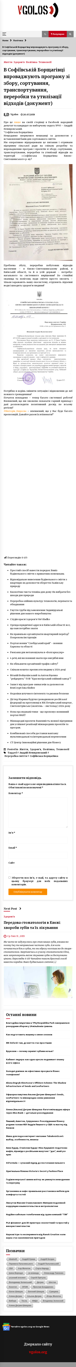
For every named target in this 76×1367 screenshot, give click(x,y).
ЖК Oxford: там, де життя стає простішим (29, 1042)
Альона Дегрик (34, 1296)
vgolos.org (38, 1352)
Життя (8, 62)
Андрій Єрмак (28, 1259)
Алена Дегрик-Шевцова (20, 1305)
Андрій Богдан (47, 1259)
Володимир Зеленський (20, 1282)
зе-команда (33, 1273)
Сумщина (53, 1291)
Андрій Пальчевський (48, 1264)
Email (12, 847)
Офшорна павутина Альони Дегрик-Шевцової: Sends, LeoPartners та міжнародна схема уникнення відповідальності (35, 1098)
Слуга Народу (42, 1268)
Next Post (12, 908)
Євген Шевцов (16, 1291)
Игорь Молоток (54, 1296)
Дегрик (40, 1282)
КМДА (35, 1301)
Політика (31, 62)
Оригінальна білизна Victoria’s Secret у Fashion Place (34, 1171)
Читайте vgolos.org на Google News (25, 1326)
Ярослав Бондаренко (43, 1287)
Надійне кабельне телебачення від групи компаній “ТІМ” (37, 1214)
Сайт (11, 862)
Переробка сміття (15, 756)
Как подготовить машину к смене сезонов (29, 1034)
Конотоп (13, 1287)
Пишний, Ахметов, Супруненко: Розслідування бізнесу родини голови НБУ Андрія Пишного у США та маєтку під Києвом (36, 1124)
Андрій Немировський (33, 752)
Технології (45, 62)
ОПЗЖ (25, 1287)
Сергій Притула (38, 1278)
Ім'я (11, 832)
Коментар (15, 793)
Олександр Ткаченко (53, 1273)
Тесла (24, 1301)
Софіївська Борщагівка (44, 756)
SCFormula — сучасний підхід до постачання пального (35, 1162)
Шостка (52, 1282)
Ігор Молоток (24, 1268)
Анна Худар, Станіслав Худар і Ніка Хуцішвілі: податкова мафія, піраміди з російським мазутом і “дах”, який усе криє (36, 1151)
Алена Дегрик (15, 1296)
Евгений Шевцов (36, 1291)
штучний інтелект (17, 1278)
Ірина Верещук (16, 1273)
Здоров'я (19, 62)
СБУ (11, 1268)
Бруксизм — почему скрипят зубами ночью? (30, 1051)
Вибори (12, 1301)
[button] (45, 34)
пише (17, 122)
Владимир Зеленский (53, 1301)
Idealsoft (13, 1259)
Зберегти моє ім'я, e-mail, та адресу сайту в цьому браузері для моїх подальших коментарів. (40, 881)
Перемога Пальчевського (21, 1264)
